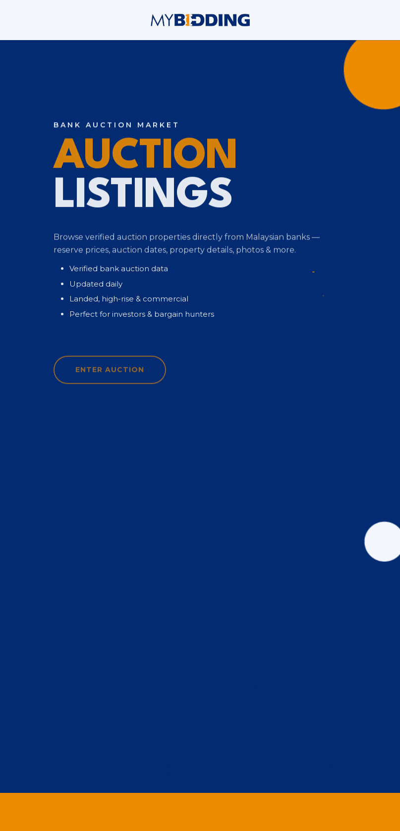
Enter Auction (109, 374)
